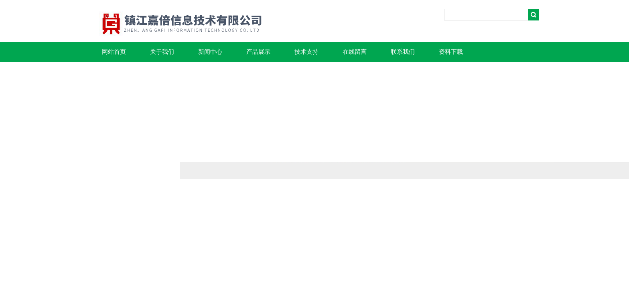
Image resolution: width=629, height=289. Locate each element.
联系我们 (403, 52)
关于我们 (162, 52)
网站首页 (114, 52)
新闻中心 (210, 52)
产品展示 (258, 52)
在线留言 (355, 52)
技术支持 (306, 52)
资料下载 (451, 52)
